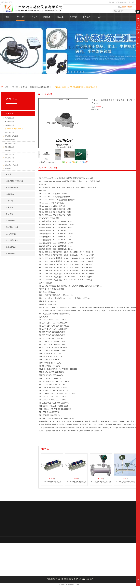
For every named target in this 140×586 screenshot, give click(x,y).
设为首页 (111, 2)
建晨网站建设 (70, 584)
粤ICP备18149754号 (86, 579)
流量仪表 (24, 87)
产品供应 (14, 87)
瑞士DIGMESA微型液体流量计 (40, 87)
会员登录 (3, 2)
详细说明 (47, 94)
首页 (6, 87)
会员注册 (9, 2)
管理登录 (78, 584)
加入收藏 (118, 2)
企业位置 (131, 2)
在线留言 (124, 2)
